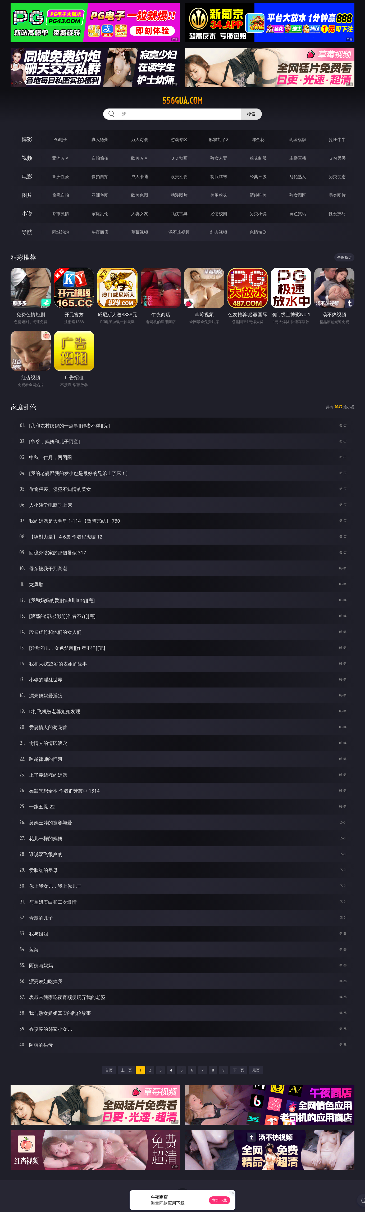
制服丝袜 (218, 176)
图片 (27, 194)
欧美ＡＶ (139, 158)
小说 (27, 213)
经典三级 (258, 176)
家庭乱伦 (100, 213)
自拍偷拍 (100, 158)
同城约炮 (60, 232)
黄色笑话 (297, 213)
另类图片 (337, 195)
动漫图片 (179, 195)
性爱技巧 (337, 213)
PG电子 (60, 139)
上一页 (126, 1070)
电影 (27, 176)
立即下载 (219, 1200)
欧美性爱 (179, 176)
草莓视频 (139, 232)
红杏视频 (218, 232)
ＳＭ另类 (337, 158)
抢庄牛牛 (337, 139)
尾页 (256, 1070)
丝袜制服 (258, 158)
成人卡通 (139, 176)
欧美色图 (139, 195)
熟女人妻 (218, 158)
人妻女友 (139, 213)
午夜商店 (100, 232)
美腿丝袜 (218, 195)
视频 (27, 157)
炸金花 (258, 139)
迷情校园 (218, 213)
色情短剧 (258, 232)
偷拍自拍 (100, 176)
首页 (109, 1070)
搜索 (251, 114)
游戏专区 (179, 139)
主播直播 (297, 158)
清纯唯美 (258, 195)
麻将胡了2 (218, 139)
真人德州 (100, 139)
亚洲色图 (100, 195)
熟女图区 (297, 195)
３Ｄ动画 (179, 158)
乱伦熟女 (297, 176)
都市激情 (60, 213)
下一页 (238, 1070)
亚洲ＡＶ (60, 158)
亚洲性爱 (60, 176)
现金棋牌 (297, 139)
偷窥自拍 (60, 195)
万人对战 (139, 139)
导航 (27, 232)
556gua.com (182, 100)
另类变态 (337, 176)
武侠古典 (179, 213)
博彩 (27, 139)
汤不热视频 (179, 232)
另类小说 (258, 213)
